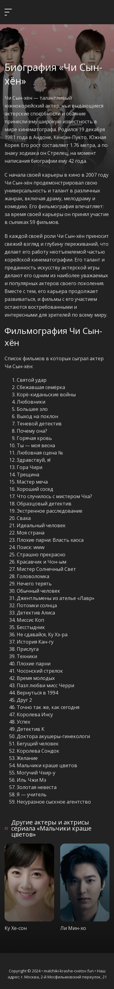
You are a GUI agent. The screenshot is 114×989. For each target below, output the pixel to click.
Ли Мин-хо (73, 928)
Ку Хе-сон (16, 928)
